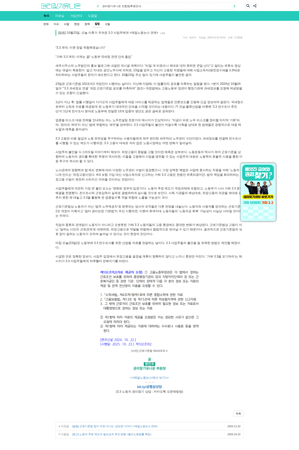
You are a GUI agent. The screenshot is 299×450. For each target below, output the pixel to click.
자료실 (59, 15)
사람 (66, 24)
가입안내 (76, 15)
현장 (77, 24)
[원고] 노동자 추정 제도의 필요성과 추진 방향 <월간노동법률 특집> (112, 434)
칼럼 (97, 24)
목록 (238, 413)
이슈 (56, 24)
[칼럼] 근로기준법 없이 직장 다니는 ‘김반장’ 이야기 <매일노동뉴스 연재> (115, 426)
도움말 (92, 15)
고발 (107, 24)
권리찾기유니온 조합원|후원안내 (121, 6)
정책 (87, 24)
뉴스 (46, 15)
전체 (46, 24)
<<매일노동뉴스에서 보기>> (149, 377)
